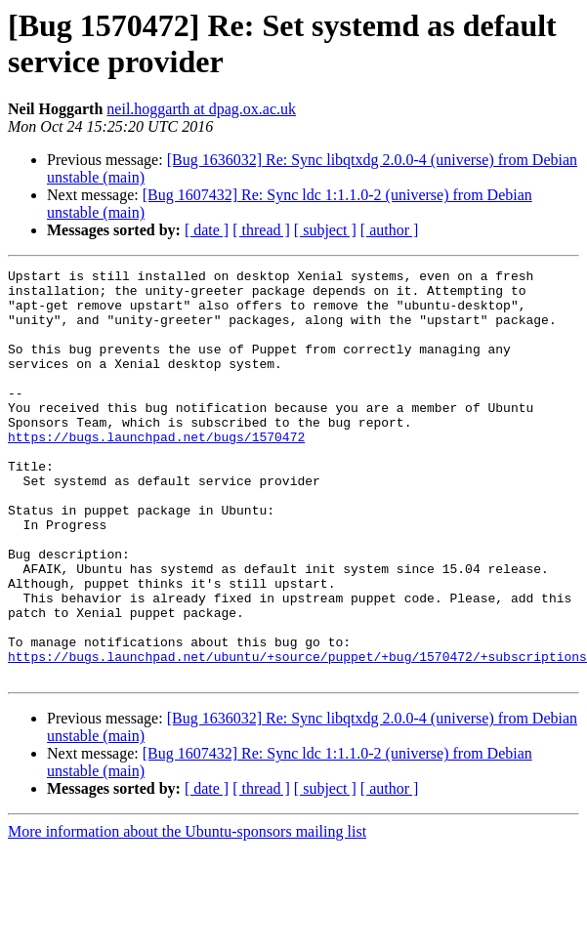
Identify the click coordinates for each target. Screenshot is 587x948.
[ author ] (389, 230)
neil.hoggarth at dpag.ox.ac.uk (201, 109)
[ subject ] (325, 230)
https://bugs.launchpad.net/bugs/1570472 (156, 471)
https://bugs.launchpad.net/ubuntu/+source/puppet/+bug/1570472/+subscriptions (297, 735)
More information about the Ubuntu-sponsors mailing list (187, 913)
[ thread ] (261, 230)
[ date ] (207, 230)
